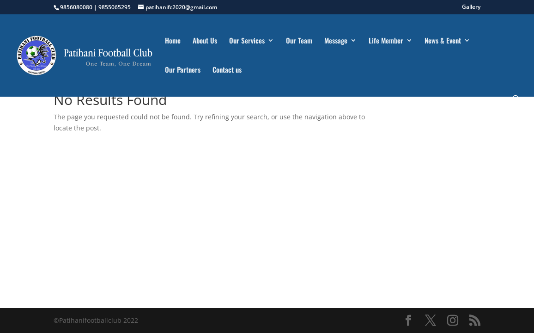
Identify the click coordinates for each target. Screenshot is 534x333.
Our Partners (182, 70)
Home (173, 41)
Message (335, 41)
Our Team (299, 41)
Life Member (386, 41)
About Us (205, 41)
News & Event (443, 41)
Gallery (471, 7)
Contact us (227, 70)
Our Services (247, 41)
